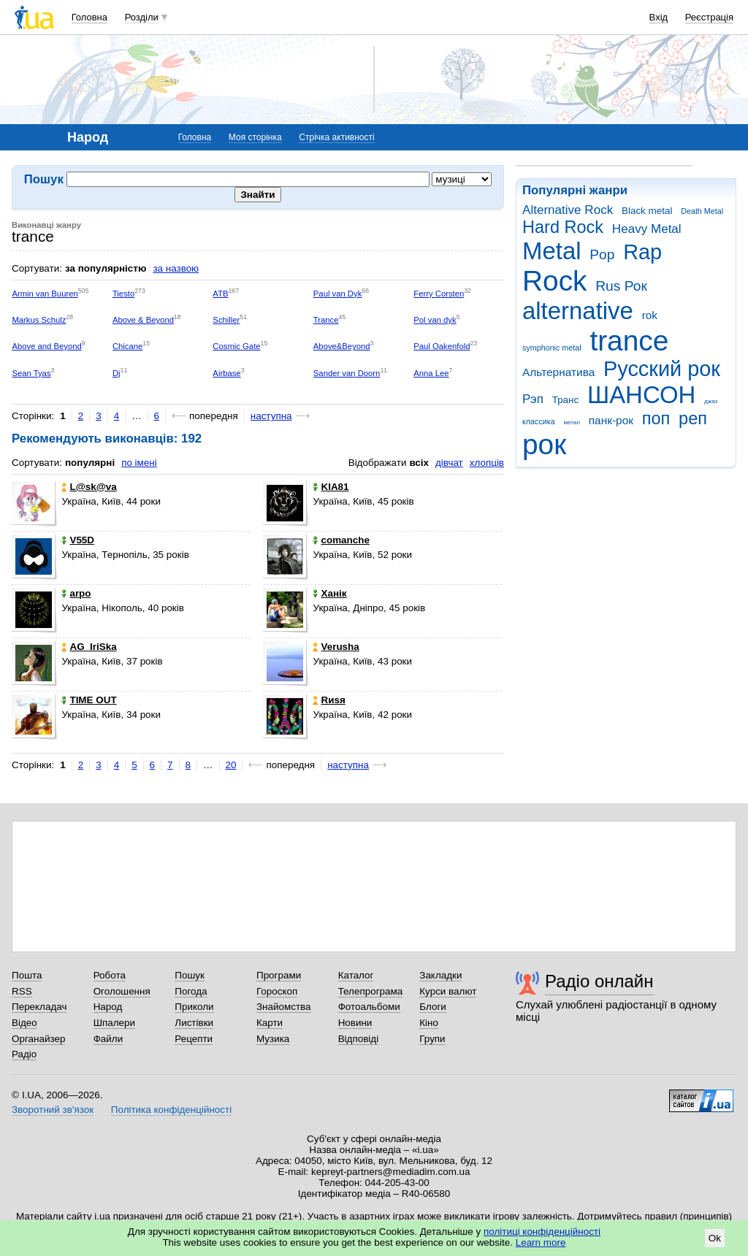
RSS (22, 991)
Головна (89, 17)
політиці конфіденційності (542, 1231)
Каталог (356, 975)
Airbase (226, 373)
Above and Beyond (46, 346)
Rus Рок (621, 286)
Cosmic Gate (236, 346)
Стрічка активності (336, 137)
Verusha (336, 646)
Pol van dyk (434, 319)
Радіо (24, 1054)
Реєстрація (709, 17)
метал (571, 422)
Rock (554, 280)
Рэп (532, 399)
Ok (715, 1238)
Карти (269, 1022)
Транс (565, 399)
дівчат (449, 462)
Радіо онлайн (599, 981)
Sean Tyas (31, 373)
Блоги (432, 1006)
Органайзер (38, 1038)
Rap (642, 252)
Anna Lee (431, 373)
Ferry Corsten (438, 293)
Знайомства (283, 1006)
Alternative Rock (567, 210)
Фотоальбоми (369, 1006)
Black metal (647, 210)
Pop (601, 254)
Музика (272, 1038)
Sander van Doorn (347, 373)
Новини (355, 1022)
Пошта (27, 975)
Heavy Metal (647, 229)
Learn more (541, 1242)
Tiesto (123, 293)
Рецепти (194, 1038)
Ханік (329, 593)
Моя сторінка (255, 137)
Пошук (190, 975)
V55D (77, 540)
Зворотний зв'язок (53, 1109)
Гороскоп (276, 991)
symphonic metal (551, 347)
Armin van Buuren (44, 293)
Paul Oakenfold (441, 346)
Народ (108, 1006)
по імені (139, 462)
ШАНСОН (641, 394)
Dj (116, 373)
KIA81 (330, 486)
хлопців (487, 462)
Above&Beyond (341, 346)
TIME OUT (88, 699)
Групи (432, 1038)
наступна (271, 415)
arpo (76, 593)
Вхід (658, 17)
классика (538, 421)
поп (656, 418)
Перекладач (39, 1006)
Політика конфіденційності (171, 1109)
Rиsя (329, 699)
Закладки (440, 975)
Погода (191, 991)
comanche (341, 540)
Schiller (226, 319)
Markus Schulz (39, 319)
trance (628, 340)
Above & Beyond (143, 319)
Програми (278, 975)
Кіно (428, 1022)
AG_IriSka (88, 646)
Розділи (142, 17)
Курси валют (447, 991)
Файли (108, 1038)
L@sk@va (88, 486)
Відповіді (358, 1038)
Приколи (194, 1006)
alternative (577, 310)
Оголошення (122, 991)
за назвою (176, 268)
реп (693, 418)
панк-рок (611, 420)
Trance (326, 319)
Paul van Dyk (337, 293)
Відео (24, 1022)
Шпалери (114, 1022)
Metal (551, 250)
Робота (110, 975)
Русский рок (661, 368)
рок (544, 444)
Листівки (194, 1022)
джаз (710, 401)
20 (231, 764)
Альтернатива (558, 372)
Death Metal (702, 211)
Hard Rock (562, 227)
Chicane (127, 346)
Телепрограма (370, 991)
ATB (220, 293)
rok (649, 315)
